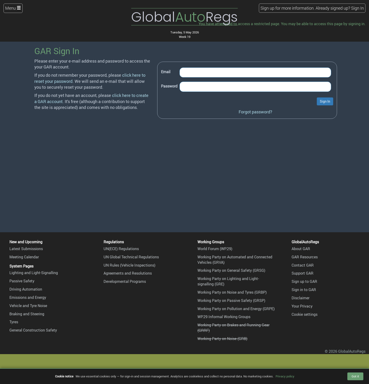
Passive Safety (21, 281)
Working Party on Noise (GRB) (222, 338)
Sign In (357, 8)
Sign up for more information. (288, 8)
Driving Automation (25, 289)
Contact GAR (303, 265)
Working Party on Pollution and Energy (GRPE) (236, 308)
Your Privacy (302, 306)
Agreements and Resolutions (128, 273)
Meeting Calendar (24, 257)
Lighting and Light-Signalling (33, 272)
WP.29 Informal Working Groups (223, 316)
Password (169, 86)
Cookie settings (304, 314)
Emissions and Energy (27, 297)
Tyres (13, 321)
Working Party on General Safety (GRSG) (231, 270)
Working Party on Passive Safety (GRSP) (231, 300)
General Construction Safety (33, 330)
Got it (355, 376)
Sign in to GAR (304, 289)
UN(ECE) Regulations (121, 248)
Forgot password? (255, 112)
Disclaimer (300, 297)
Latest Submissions (26, 248)
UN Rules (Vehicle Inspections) (129, 265)
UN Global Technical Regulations (131, 257)
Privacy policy (285, 376)
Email (165, 71)
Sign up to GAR (304, 281)
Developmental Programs (125, 281)
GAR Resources (305, 257)
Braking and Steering (26, 313)
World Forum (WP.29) (214, 248)
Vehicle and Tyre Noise (28, 305)
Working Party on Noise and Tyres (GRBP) (232, 292)
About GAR (301, 248)
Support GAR (302, 273)
